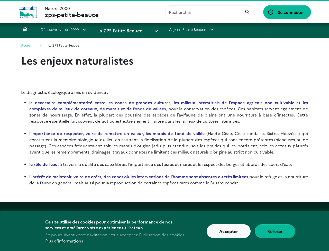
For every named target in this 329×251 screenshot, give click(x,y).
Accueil (25, 29)
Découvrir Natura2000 (60, 29)
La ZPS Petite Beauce (115, 29)
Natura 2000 (72, 12)
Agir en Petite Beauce (170, 29)
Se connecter (291, 12)
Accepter (228, 233)
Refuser (275, 233)
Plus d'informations (64, 242)
